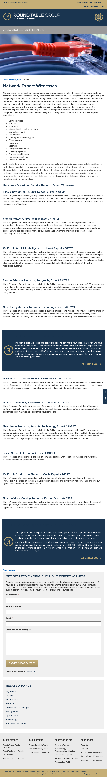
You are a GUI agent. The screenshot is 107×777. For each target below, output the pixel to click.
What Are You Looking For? (20, 629)
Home (5, 80)
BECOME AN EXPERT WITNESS (89, 2)
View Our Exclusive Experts (39, 753)
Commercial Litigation (63, 755)
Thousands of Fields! (63, 762)
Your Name (12, 594)
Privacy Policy (42, 774)
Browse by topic (15, 80)
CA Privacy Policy (58, 774)
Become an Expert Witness (91, 753)
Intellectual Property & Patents (66, 758)
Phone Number (13, 606)
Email (9, 618)
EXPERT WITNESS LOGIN (94, 7)
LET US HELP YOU (89, 364)
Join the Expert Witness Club (92, 756)
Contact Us (85, 749)
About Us (84, 745)
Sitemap (99, 774)
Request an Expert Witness (13, 758)
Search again (9, 570)
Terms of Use (75, 774)
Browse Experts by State (38, 749)
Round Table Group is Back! (15, 2)
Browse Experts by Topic (38, 745)
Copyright (87, 774)
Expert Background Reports (13, 751)
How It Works (8, 755)
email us (31, 671)
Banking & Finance (62, 745)
